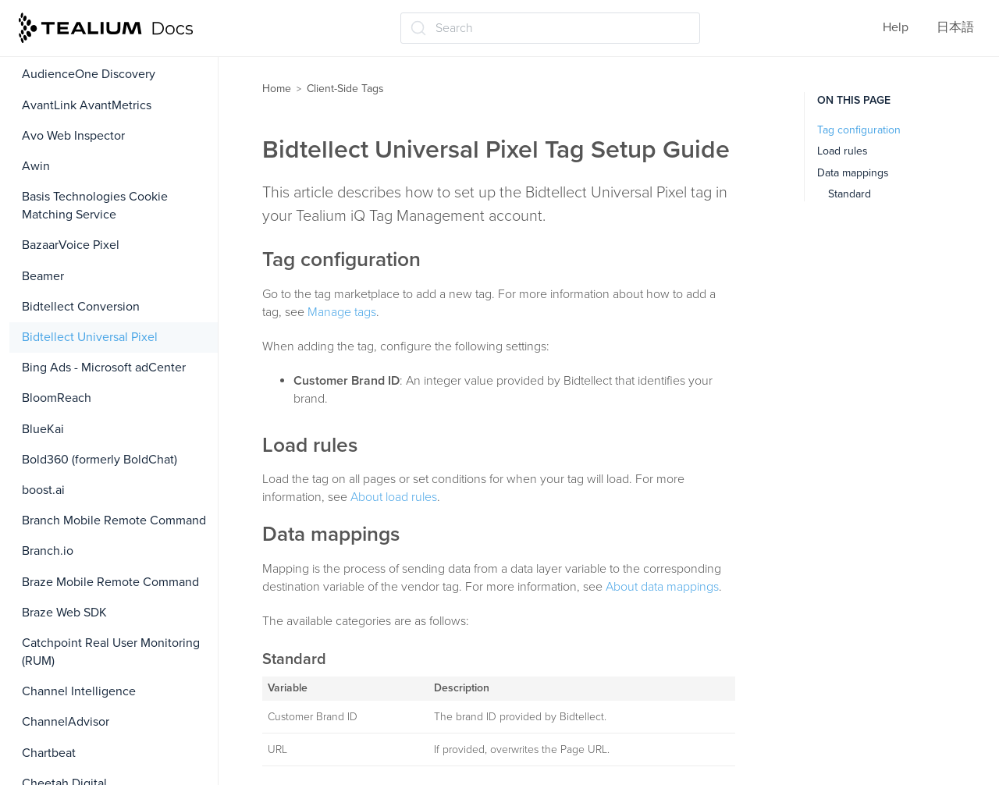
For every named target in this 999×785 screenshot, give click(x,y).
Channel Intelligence (79, 691)
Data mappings (853, 172)
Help (895, 27)
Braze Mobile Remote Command (110, 582)
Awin (36, 166)
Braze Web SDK (64, 612)
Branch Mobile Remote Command (114, 520)
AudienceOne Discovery (88, 74)
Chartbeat (49, 753)
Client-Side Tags (345, 88)
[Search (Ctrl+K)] (550, 28)
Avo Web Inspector (73, 136)
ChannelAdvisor (65, 722)
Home (276, 88)
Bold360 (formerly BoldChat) (99, 459)
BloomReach (56, 398)
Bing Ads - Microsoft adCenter (104, 367)
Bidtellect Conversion (81, 306)
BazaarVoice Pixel (70, 245)
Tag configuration (859, 130)
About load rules (393, 497)
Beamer (43, 276)
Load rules (842, 151)
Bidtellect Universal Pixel (90, 337)
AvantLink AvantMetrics (86, 105)
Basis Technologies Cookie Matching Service (95, 205)
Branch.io (47, 551)
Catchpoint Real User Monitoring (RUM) (111, 652)
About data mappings (662, 587)
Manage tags (342, 312)
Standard (849, 194)
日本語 (955, 27)
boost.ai (43, 490)
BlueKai (43, 429)
